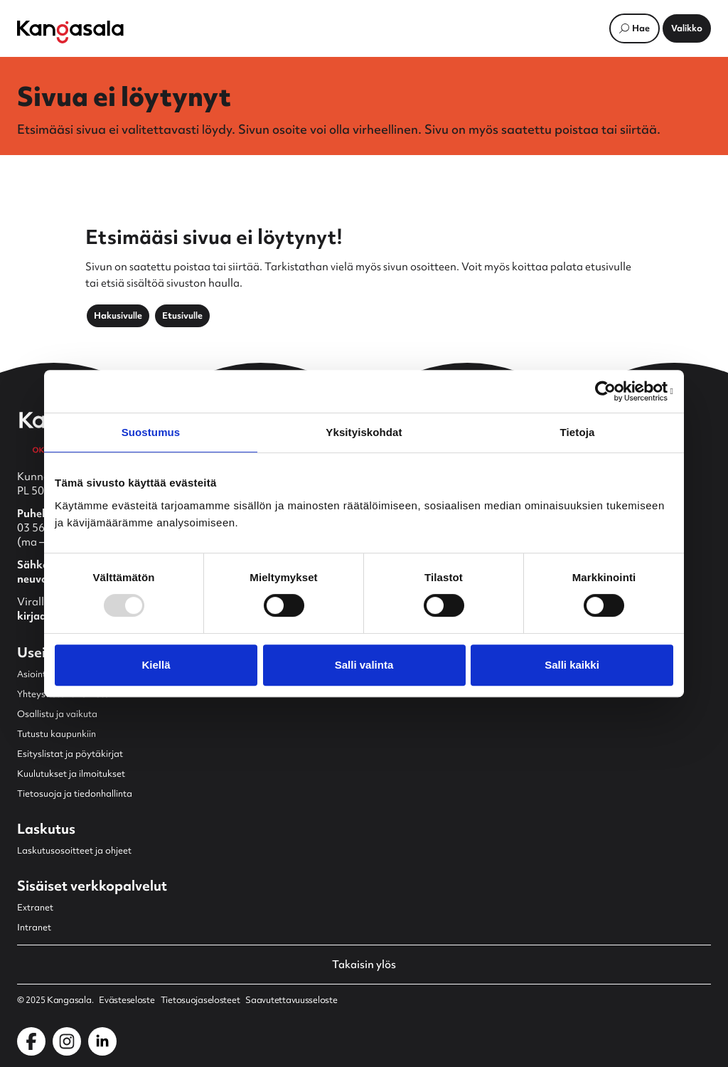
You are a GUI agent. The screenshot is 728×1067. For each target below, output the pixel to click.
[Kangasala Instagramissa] (67, 1041)
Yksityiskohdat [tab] (364, 432)
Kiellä (155, 665)
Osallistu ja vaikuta (57, 714)
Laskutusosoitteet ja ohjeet (74, 850)
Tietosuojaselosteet (200, 1000)
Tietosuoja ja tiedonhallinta (74, 793)
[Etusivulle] (70, 32)
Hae (641, 28)
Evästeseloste (126, 1000)
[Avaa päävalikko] (687, 28)
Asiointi (32, 674)
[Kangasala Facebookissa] (31, 1041)
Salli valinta (364, 665)
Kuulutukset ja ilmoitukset (71, 774)
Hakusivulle (118, 315)
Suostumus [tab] (151, 432)
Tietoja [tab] (577, 432)
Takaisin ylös (364, 964)
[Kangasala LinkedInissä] (102, 1041)
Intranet (34, 927)
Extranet (35, 907)
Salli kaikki (572, 665)
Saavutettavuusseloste (291, 1000)
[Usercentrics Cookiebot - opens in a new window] (611, 391)
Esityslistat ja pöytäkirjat (70, 754)
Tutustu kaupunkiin (56, 734)
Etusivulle (182, 315)
